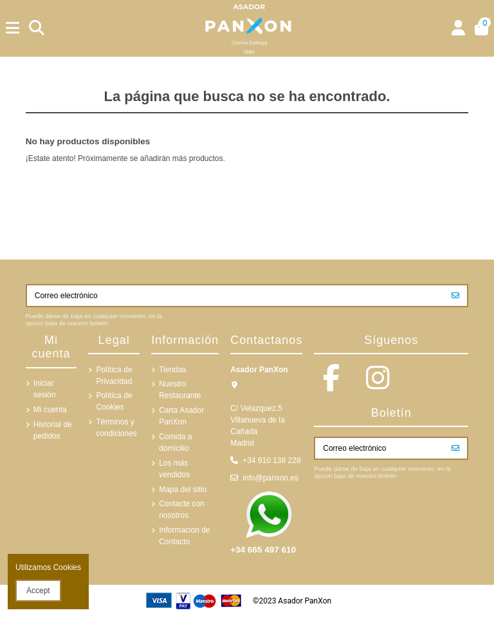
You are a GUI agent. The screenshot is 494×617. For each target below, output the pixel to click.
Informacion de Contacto (184, 536)
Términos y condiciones (116, 427)
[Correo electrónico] (236, 295)
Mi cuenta (50, 409)
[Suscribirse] (455, 295)
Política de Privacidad (114, 375)
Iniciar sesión (44, 389)
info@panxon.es (270, 477)
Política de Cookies (114, 401)
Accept (38, 590)
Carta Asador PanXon (181, 416)
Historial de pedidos (52, 430)
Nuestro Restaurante (180, 389)
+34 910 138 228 (271, 460)
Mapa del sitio (182, 489)
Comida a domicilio (175, 442)
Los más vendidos (174, 469)
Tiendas (172, 369)
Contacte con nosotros (182, 509)
